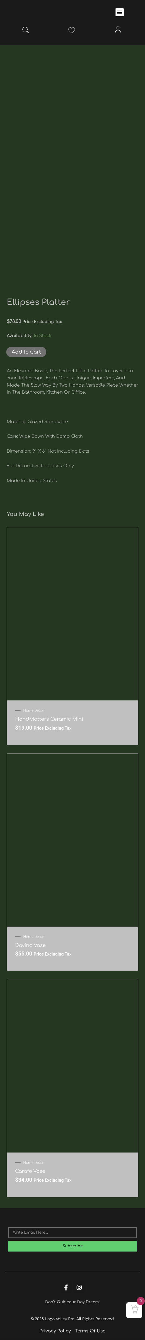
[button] (120, 12)
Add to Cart (26, 352)
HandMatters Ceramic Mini (49, 719)
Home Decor (33, 710)
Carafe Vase (30, 1171)
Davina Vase (30, 945)
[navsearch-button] (25, 31)
